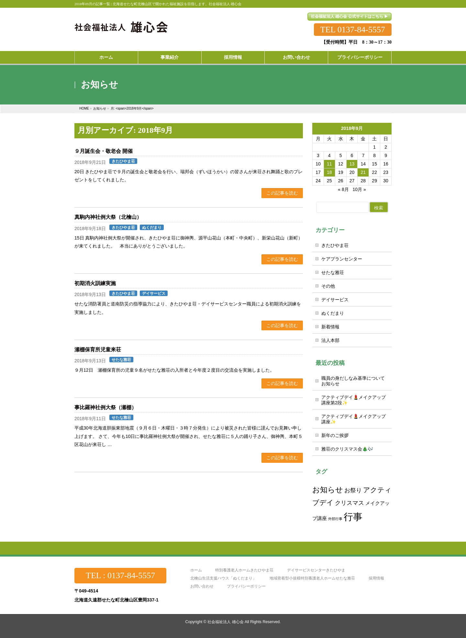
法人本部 (330, 340)
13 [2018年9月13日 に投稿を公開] (352, 163)
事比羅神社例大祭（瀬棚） (105, 407)
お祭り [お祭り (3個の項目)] (353, 490)
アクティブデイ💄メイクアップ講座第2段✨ (353, 400)
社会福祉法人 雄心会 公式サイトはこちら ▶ (349, 16)
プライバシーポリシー (246, 586)
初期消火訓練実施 (95, 283)
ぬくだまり (151, 227)
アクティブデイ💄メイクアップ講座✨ (353, 419)
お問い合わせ (202, 586)
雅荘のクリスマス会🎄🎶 (347, 449)
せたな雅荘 (121, 359)
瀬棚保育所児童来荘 (97, 349)
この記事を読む (282, 193)
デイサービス (153, 293)
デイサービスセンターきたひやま (316, 570)
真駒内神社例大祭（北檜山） (108, 217)
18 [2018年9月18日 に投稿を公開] (329, 172)
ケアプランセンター (341, 258)
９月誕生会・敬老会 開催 (103, 151)
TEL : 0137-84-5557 (120, 575)
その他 (328, 286)
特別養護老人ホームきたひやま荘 (244, 570)
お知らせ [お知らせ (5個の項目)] (327, 489)
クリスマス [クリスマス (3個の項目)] (349, 502)
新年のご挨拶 (335, 435)
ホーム (196, 570)
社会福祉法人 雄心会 (225, 622)
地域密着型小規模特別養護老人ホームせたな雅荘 (312, 578)
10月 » (359, 189)
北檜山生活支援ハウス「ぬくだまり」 (223, 578)
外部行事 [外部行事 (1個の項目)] (335, 519)
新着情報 (330, 326)
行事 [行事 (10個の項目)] (353, 516)
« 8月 (343, 189)
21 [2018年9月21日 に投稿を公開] (363, 172)
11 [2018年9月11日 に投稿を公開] (329, 163)
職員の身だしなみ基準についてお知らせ (353, 381)
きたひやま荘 (123, 161)
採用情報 (376, 578)
